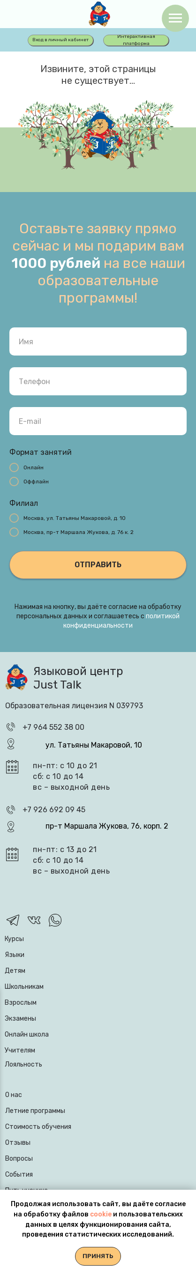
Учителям (20, 1050)
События (19, 1175)
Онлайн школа (27, 1034)
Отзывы (17, 1143)
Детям (15, 971)
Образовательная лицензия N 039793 (74, 705)
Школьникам (24, 987)
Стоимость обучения (38, 1127)
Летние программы (35, 1111)
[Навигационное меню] (175, 18)
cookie (101, 1214)
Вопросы (19, 1159)
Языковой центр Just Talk (78, 678)
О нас (13, 1095)
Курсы (14, 939)
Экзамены (20, 1019)
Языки (14, 955)
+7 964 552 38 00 (53, 727)
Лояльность (23, 1064)
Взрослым (21, 1003)
